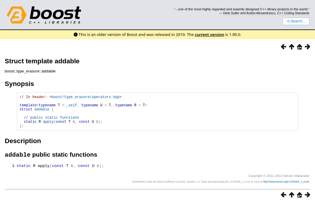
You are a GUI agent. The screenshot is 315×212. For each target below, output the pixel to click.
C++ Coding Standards (293, 13)
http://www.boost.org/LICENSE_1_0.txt (286, 189)
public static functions (54, 122)
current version (209, 34)
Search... (296, 21)
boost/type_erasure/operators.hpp (85, 97)
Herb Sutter (231, 13)
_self (71, 107)
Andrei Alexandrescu (260, 13)
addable (42, 112)
